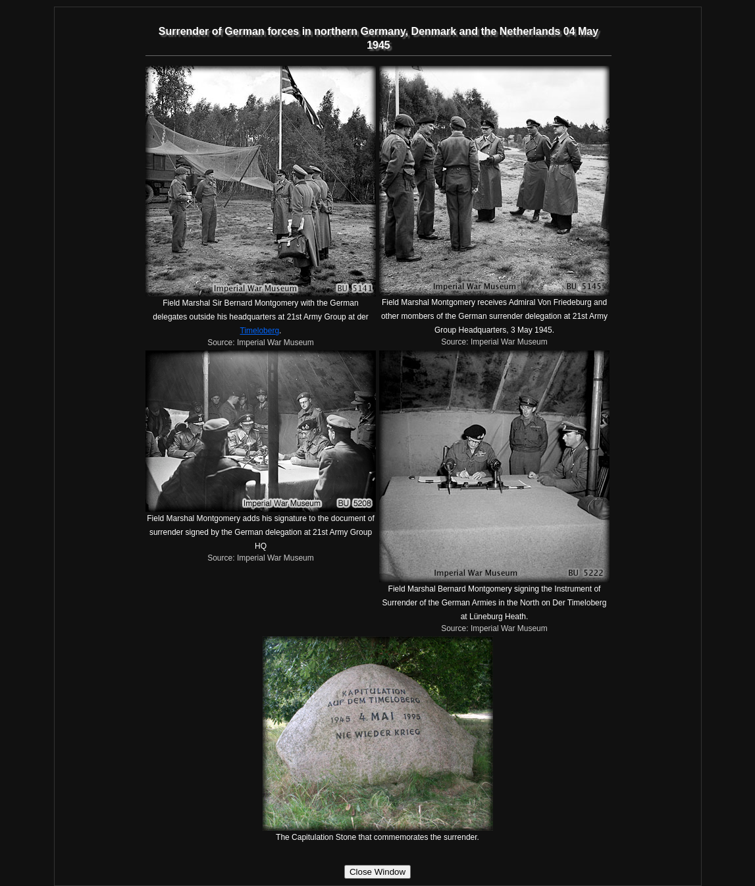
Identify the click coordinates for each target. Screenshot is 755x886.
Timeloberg (260, 330)
